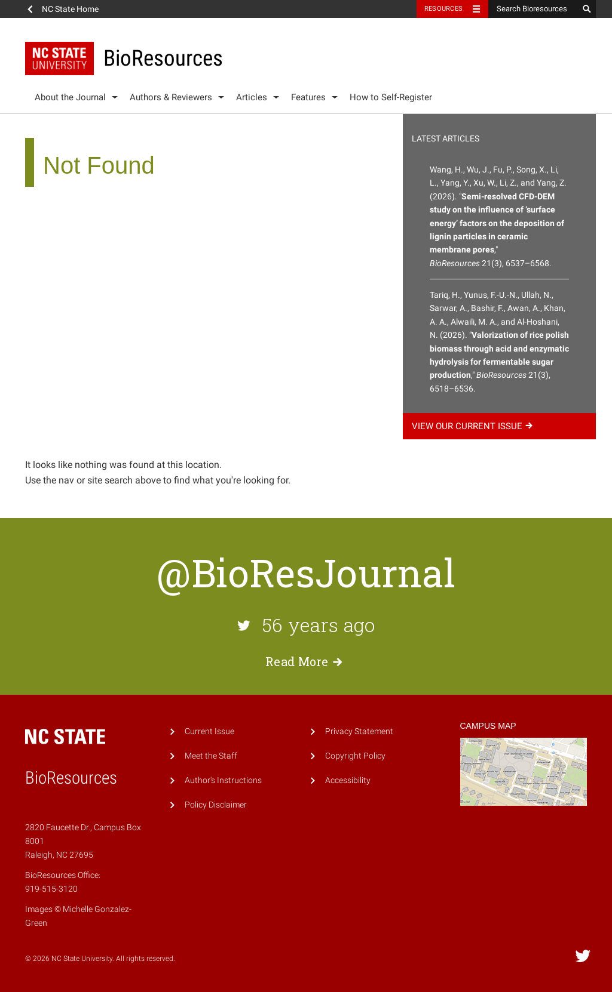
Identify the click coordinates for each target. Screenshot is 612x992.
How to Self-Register (391, 97)
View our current (474, 426)
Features (308, 97)
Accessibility (348, 780)
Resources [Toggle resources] (443, 9)
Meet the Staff (211, 756)
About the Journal (70, 97)
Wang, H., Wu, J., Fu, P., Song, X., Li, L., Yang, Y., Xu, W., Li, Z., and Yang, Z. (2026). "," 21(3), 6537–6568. (498, 216)
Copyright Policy (355, 756)
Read (306, 661)
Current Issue (209, 731)
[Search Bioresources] (533, 9)
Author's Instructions (223, 780)
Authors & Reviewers (171, 97)
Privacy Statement (359, 731)
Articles (251, 97)
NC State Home (70, 9)
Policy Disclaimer (216, 805)
